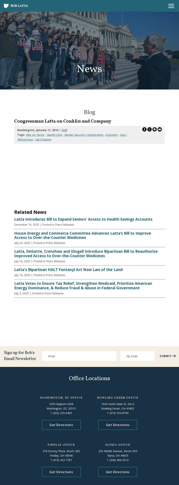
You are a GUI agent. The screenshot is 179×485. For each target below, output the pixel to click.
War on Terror (35, 135)
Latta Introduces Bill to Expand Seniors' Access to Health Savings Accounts (83, 219)
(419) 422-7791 (62, 460)
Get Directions (61, 425)
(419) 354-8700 (119, 413)
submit (168, 356)
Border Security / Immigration (83, 135)
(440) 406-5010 (119, 460)
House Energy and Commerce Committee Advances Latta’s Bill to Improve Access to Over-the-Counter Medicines (82, 235)
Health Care (54, 135)
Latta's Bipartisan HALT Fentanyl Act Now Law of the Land (68, 269)
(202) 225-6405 (62, 413)
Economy (111, 135)
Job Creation (43, 139)
